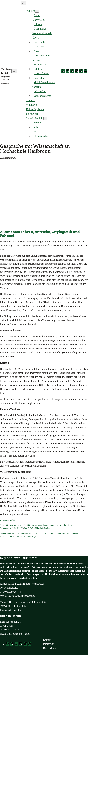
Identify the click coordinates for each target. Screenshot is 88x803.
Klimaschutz (46, 533)
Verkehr (30, 10)
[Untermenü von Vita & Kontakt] (45, 118)
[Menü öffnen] (14, 71)
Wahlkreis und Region (28, 536)
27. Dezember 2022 (7, 520)
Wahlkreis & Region (42, 528)
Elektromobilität (21, 533)
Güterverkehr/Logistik (13, 525)
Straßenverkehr (6, 536)
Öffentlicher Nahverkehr (61, 533)
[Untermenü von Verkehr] (37, 11)
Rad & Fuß (28, 528)
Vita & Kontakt (34, 118)
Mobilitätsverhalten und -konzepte (36, 525)
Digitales (10, 533)
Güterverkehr (34, 533)
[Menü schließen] (23, 3)
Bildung (3, 533)
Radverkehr (76, 533)
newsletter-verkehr (58, 525)
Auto (2, 525)
